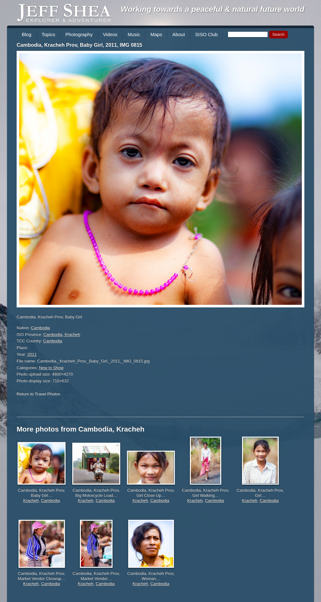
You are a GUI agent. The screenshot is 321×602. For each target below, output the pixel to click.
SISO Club (206, 34)
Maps (156, 34)
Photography (79, 34)
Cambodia (40, 327)
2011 (32, 354)
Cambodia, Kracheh (61, 334)
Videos (110, 34)
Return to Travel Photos (38, 394)
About (178, 34)
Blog (26, 34)
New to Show (51, 367)
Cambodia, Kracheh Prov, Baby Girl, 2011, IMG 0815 (79, 45)
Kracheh (31, 500)
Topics (48, 34)
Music (134, 34)
